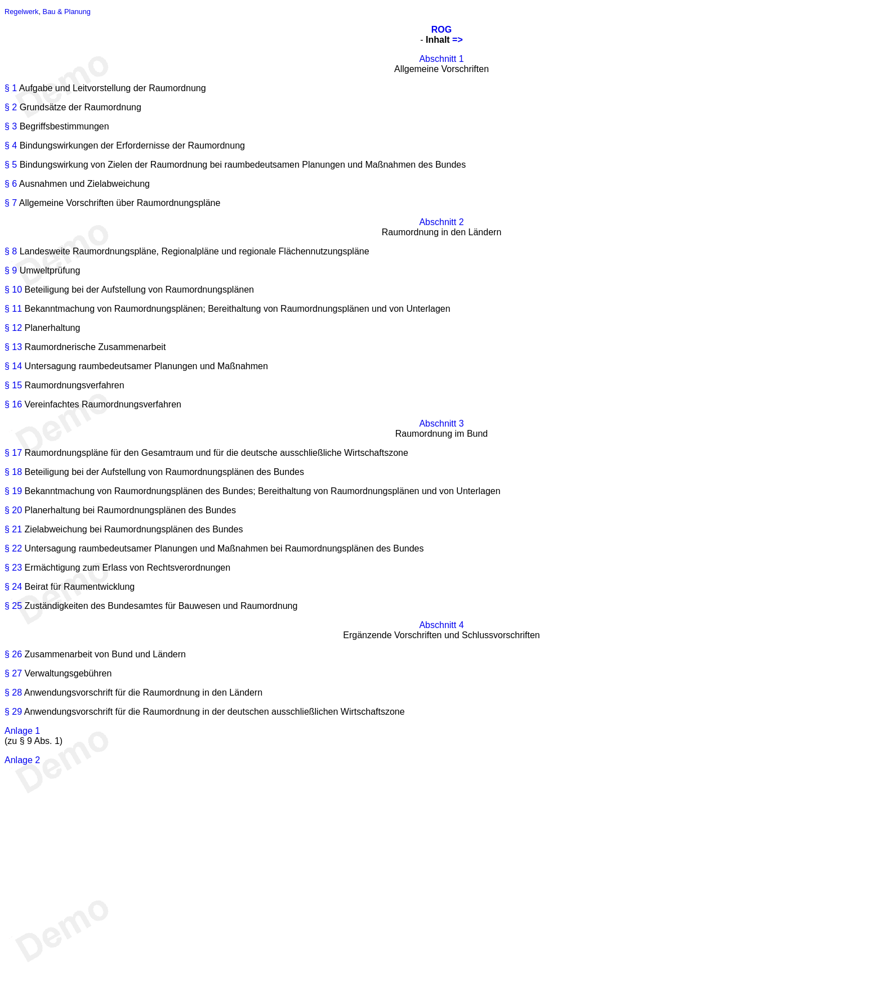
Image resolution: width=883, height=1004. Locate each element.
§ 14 (13, 366)
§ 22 (13, 548)
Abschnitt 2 (441, 222)
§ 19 (13, 491)
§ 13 (13, 347)
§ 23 (13, 567)
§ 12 (13, 328)
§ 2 (11, 107)
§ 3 (11, 126)
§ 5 (11, 164)
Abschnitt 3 (441, 423)
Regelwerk (21, 11)
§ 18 (13, 472)
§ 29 (13, 711)
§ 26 (13, 654)
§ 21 (13, 529)
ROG (441, 29)
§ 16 (13, 404)
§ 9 (11, 270)
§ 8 (11, 251)
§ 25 (13, 606)
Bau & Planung (67, 11)
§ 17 (13, 453)
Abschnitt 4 (441, 625)
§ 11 (13, 308)
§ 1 (11, 88)
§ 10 (13, 289)
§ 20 (13, 510)
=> (457, 39)
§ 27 (13, 673)
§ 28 (13, 692)
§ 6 (11, 184)
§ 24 (13, 586)
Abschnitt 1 (441, 59)
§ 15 (13, 385)
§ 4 (11, 145)
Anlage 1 (22, 731)
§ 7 (11, 203)
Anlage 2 (22, 760)
